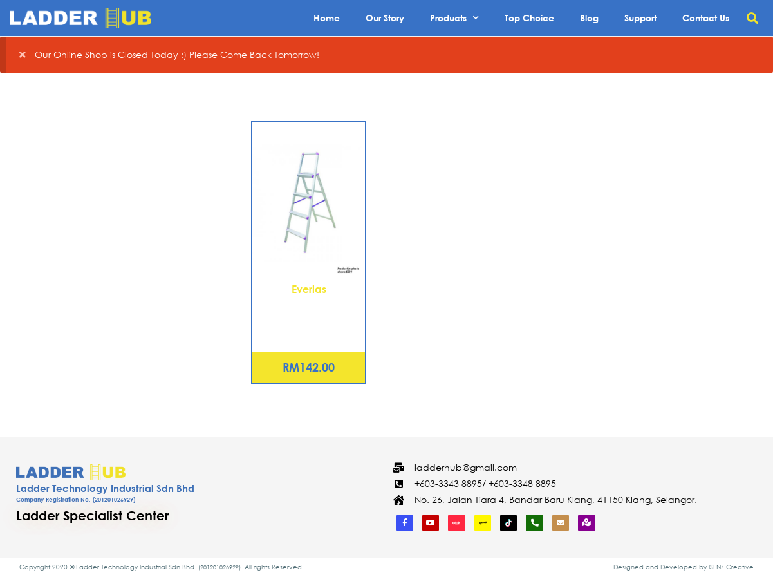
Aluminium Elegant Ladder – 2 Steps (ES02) (309, 311)
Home (326, 17)
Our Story (385, 17)
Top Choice (529, 17)
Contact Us (705, 17)
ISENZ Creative (731, 567)
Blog (589, 17)
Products (454, 18)
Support (640, 17)
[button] (752, 18)
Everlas (309, 289)
